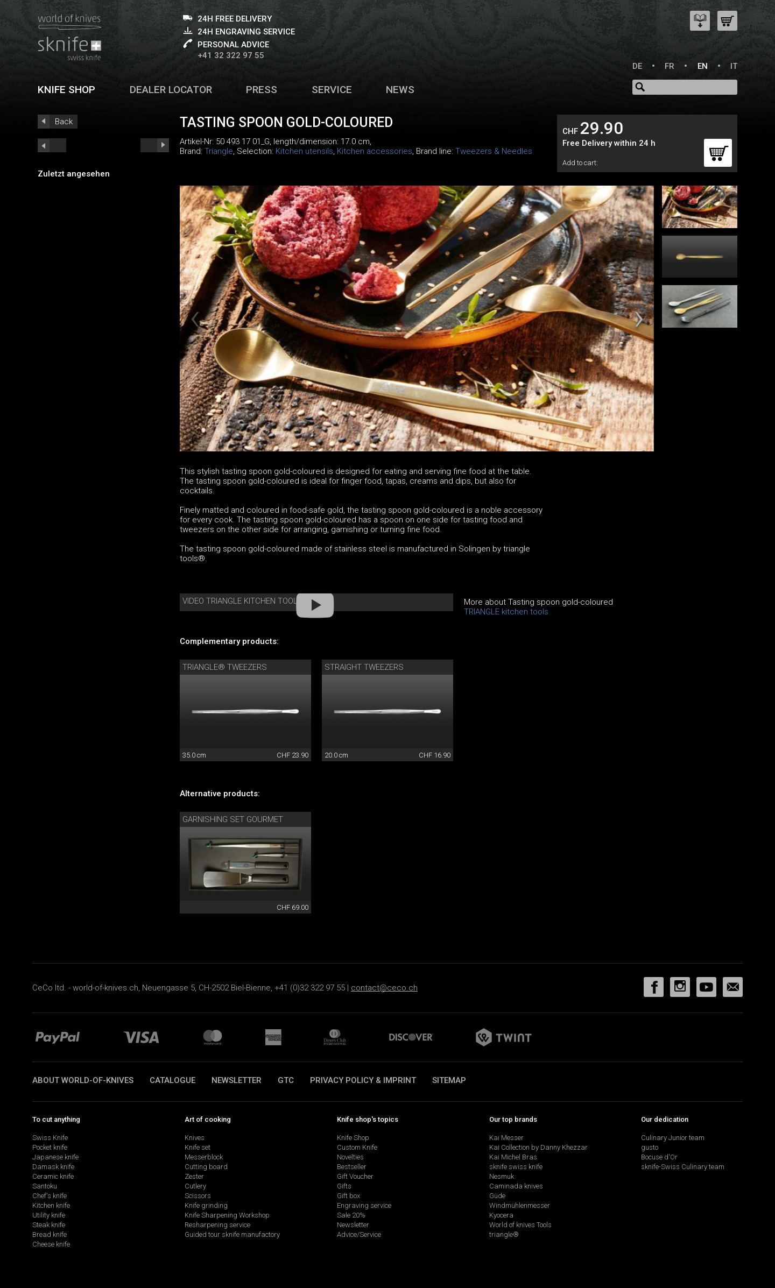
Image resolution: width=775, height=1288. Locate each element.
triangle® (504, 1234)
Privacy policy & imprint (363, 1080)
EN (703, 66)
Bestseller (352, 1167)
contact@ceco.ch (384, 988)
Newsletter (237, 1080)
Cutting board (206, 1167)
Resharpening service (217, 1225)
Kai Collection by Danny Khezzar (538, 1147)
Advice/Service (359, 1234)
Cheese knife (51, 1244)
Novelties (350, 1157)
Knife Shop (353, 1138)
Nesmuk (501, 1176)
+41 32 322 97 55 (231, 55)
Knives (195, 1138)
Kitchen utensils (304, 151)
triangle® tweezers (224, 667)
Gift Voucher (355, 1176)
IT (733, 66)
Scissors (198, 1196)
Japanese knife (55, 1157)
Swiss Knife (50, 1138)
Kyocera (501, 1215)
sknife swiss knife (515, 1167)
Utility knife (48, 1215)
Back (64, 121)
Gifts (344, 1186)
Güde (497, 1196)
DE (637, 66)
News (400, 89)
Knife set (197, 1147)
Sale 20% (351, 1215)
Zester (194, 1176)
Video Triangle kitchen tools (242, 601)
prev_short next (154, 145)
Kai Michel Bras (513, 1157)
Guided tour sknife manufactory (232, 1234)
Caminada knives (516, 1186)
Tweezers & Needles (493, 151)
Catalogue (172, 1080)
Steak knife (48, 1225)
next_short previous (52, 145)
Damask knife (53, 1167)
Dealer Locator (171, 89)
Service (332, 89)
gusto (649, 1147)
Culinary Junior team (672, 1138)
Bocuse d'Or (659, 1157)
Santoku (44, 1186)
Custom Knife (357, 1147)
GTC (286, 1080)
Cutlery (195, 1186)
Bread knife (49, 1234)
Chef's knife (49, 1196)
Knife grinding (206, 1205)
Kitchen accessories (374, 151)
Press (261, 89)
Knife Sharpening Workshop (227, 1215)
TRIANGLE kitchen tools (506, 612)
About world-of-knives (82, 1080)
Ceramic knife (53, 1176)
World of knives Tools (520, 1225)
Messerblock (204, 1157)
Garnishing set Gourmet (232, 819)
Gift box (348, 1196)
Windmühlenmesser (519, 1205)
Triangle (219, 151)
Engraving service (364, 1205)
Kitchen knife (51, 1205)
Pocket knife (49, 1147)
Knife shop (66, 89)
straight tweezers (364, 667)
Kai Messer (506, 1138)
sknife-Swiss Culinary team (682, 1167)
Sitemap (449, 1080)
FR (669, 66)
